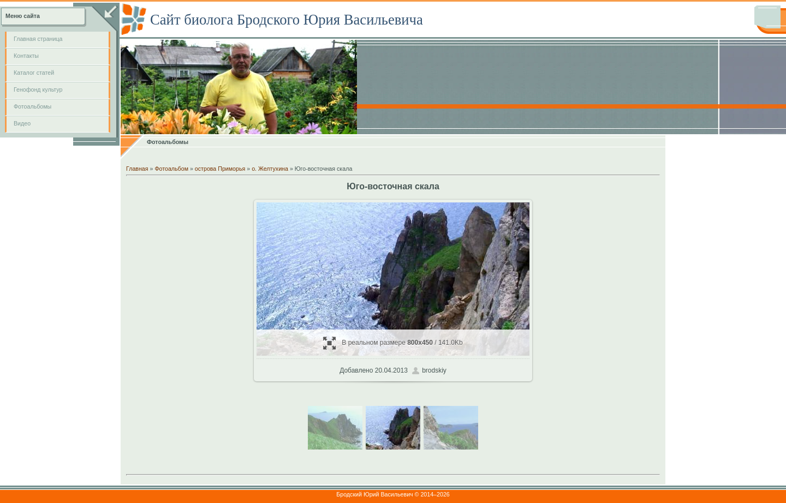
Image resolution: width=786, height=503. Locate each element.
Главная (137, 168)
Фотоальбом (171, 168)
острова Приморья (220, 168)
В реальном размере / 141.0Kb (392, 343)
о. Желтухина (270, 168)
